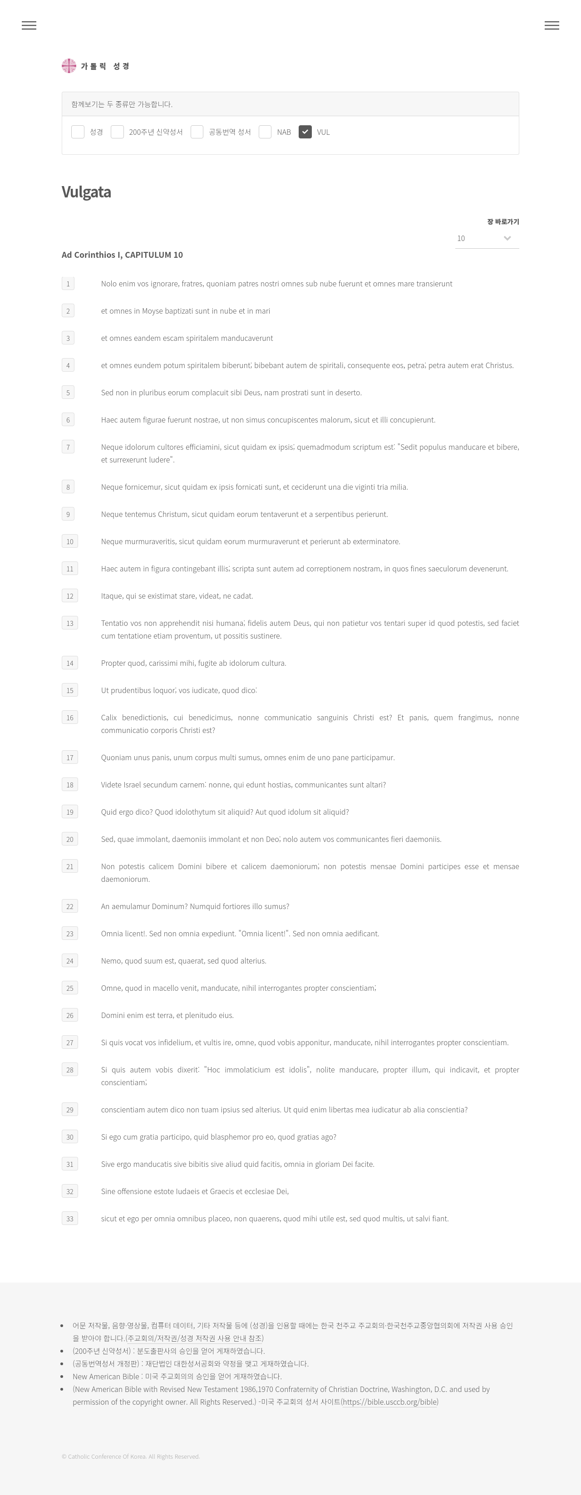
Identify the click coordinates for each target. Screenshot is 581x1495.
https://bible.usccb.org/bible (389, 1401)
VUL (323, 131)
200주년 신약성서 (156, 131)
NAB (284, 131)
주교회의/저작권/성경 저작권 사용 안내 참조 (195, 1338)
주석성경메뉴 (29, 25)
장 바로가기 (503, 221)
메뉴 (551, 25)
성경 (96, 131)
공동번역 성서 (230, 131)
